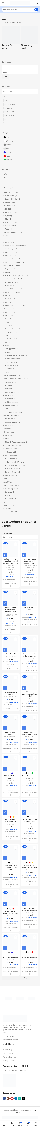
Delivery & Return (9, 1061)
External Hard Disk (14, 279)
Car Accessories (9, 239)
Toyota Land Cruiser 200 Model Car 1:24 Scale (29, 822)
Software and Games (11, 485)
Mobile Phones (10, 405)
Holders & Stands (11, 402)
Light (7, 352)
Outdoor (6, 429)
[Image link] (9, 1080)
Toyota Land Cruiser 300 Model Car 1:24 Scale (10, 867)
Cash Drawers (10, 475)
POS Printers (10, 455)
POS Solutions (8, 452)
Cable (5, 209)
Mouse (7, 272)
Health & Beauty (9, 339)
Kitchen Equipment (10, 375)
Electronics (7, 309)
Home (4, 19)
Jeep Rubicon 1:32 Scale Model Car (10, 821)
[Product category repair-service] (10, 39)
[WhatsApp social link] (19, 1098)
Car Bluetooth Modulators (15, 245)
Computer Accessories (11, 265)
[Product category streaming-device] (29, 39)
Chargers (8, 315)
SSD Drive (10, 285)
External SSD (12, 282)
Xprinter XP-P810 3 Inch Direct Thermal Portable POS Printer (10, 561)
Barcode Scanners (12, 472)
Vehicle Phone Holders (13, 262)
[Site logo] (20, 3)
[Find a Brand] (20, 91)
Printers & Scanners (12, 422)
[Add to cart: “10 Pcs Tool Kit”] (5, 650)
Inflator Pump (10, 252)
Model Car (11, 512)
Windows (10, 498)
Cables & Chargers (12, 392)
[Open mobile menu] (3, 3)
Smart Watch (8, 482)
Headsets (6, 335)
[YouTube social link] (12, 1098)
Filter (5, 76)
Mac (8, 495)
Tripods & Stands (11, 449)
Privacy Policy (7, 1050)
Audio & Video (10, 212)
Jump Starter (10, 255)
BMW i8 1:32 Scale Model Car (10, 777)
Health (7, 345)
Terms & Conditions (9, 1057)
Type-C (7, 229)
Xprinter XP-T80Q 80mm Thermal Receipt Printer (10, 609)
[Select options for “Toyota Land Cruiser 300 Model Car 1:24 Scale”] (5, 858)
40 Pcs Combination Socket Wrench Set (29, 655)
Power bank (7, 478)
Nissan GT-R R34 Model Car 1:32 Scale (10, 956)
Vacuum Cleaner (11, 259)
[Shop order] (20, 537)
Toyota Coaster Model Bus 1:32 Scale (29, 777)
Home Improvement (12, 359)
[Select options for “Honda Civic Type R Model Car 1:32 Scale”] (24, 948)
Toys (7, 508)
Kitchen (10, 369)
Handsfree (9, 399)
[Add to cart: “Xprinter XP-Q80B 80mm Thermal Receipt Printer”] (24, 555)
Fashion (6, 322)
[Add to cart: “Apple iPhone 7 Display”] (5, 728)
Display (9, 385)
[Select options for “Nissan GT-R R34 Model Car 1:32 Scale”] (5, 948)
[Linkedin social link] (15, 1098)
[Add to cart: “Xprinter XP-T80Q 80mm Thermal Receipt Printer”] (5, 603)
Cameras (8, 435)
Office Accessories (10, 415)
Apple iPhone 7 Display (10, 733)
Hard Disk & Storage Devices (15, 275)
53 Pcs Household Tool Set (29, 608)
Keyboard (8, 269)
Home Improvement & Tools (13, 355)
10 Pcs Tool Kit (10, 654)
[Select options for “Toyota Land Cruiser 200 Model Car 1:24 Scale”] (24, 812)
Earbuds (8, 395)
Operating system (11, 488)
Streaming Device (9, 205)
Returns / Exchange (9, 1053)
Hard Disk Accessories (15, 289)
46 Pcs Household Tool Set (10, 693)
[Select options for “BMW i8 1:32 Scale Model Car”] (5, 769)
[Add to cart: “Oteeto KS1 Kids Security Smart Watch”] (24, 728)
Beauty (7, 342)
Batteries (8, 389)
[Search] (20, 9)
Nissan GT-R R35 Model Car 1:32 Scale (10, 912)
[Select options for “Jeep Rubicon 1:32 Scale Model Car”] (5, 812)
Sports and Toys (9, 505)
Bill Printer (11, 459)
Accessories (9, 382)
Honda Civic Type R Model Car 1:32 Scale (29, 956)
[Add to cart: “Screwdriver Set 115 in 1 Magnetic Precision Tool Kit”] (24, 688)
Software (8, 492)
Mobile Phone (10, 202)
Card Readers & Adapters (14, 292)
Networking (11, 332)
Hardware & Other (10, 325)
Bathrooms (11, 362)
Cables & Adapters (12, 329)
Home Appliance (9, 349)
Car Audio (8, 242)
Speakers (6, 502)
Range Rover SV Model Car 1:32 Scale (29, 909)
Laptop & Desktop (12, 199)
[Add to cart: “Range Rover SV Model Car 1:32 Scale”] (24, 904)
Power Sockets (10, 319)
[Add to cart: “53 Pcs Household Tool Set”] (24, 603)
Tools (7, 372)
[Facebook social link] (4, 1098)
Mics (7, 295)
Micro (7, 219)
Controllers (9, 299)
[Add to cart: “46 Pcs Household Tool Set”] (5, 688)
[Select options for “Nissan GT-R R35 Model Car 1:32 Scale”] (5, 904)
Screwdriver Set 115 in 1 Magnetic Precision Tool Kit (29, 694)
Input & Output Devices (14, 305)
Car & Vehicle (10, 312)
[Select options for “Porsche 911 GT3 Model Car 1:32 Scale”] (24, 858)
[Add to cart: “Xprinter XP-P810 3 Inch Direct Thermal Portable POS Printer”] (5, 555)
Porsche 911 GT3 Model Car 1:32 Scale (29, 866)
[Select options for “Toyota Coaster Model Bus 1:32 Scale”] (24, 769)
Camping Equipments (11, 232)
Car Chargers (10, 249)
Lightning (8, 215)
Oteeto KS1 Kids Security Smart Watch (29, 733)
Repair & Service (9, 192)
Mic (6, 439)
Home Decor (11, 365)
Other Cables (10, 225)
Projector (8, 425)
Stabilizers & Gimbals (13, 445)
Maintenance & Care (14, 412)
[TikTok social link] (23, 1098)
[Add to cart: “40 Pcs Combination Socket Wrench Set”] (24, 650)
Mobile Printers (12, 468)
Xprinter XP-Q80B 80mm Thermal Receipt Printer (29, 561)
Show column (7, 534)
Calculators (9, 419)
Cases (7, 302)
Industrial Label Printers (16, 465)
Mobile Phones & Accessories (14, 379)
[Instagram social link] (8, 1098)
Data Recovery (10, 195)
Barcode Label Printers (15, 462)
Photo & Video (8, 432)
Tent (7, 235)
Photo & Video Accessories (15, 442)
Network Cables (11, 222)
